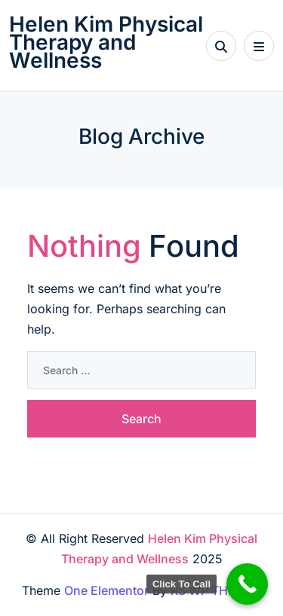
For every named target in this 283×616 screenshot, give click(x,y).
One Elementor (106, 590)
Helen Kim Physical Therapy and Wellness (106, 42)
